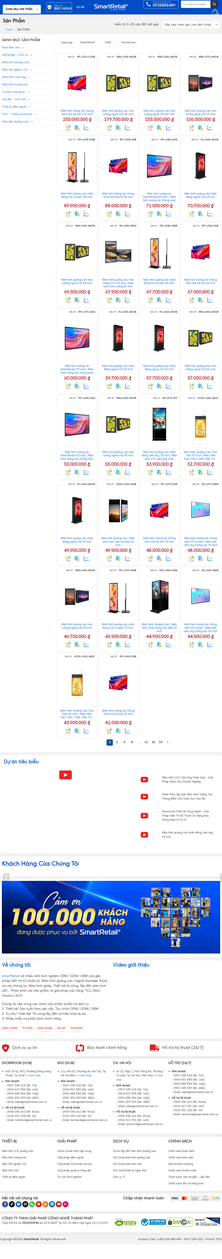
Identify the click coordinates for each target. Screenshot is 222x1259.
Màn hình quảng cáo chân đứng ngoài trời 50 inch (159, 367)
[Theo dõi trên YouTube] (59, 1204)
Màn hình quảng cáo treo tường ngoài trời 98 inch (118, 112)
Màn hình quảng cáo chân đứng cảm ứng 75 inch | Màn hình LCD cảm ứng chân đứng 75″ (159, 455)
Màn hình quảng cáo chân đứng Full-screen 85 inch (159, 281)
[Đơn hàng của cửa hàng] (190, 24)
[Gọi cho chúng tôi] (32, 1204)
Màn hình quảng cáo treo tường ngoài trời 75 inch (200, 112)
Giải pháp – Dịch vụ (15, 55)
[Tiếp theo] (168, 742)
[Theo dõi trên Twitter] (19, 1204)
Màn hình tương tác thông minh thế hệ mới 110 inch (77, 112)
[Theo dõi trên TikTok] (12, 1204)
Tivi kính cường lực (13, 92)
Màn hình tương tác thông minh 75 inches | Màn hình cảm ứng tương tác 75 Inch (200, 542)
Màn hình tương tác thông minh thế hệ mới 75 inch (159, 540)
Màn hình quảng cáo (15, 62)
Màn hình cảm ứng (14, 77)
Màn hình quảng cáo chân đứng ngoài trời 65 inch (200, 195)
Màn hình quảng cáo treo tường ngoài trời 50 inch (118, 453)
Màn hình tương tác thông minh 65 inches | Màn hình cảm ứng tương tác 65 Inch (200, 628)
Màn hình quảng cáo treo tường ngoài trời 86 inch (159, 112)
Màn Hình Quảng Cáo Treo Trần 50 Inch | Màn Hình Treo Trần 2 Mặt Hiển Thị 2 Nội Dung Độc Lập (77, 714)
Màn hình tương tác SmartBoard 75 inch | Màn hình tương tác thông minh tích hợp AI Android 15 (77, 369)
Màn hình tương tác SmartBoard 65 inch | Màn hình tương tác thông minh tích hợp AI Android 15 (77, 455)
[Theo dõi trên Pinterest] (39, 1204)
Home (9, 29)
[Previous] (6, 878)
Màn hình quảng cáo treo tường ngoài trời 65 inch (77, 281)
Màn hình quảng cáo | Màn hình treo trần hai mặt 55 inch (118, 542)
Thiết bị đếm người (14, 106)
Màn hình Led (10, 47)
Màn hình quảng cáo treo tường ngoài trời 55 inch (200, 367)
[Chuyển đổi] (22, 47)
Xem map (35, 1075)
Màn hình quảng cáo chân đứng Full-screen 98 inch (77, 195)
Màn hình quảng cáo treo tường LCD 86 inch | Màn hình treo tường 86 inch (118, 283)
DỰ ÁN (80, 7)
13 (160, 742)
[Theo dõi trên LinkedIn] (52, 1204)
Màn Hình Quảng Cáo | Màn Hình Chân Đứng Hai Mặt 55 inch (159, 628)
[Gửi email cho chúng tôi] (25, 1204)
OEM (108, 42)
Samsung (66, 42)
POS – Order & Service (17, 114)
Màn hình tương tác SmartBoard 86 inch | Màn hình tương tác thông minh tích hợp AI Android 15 (159, 197)
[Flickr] (66, 1204)
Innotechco (128, 42)
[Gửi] (214, 4)
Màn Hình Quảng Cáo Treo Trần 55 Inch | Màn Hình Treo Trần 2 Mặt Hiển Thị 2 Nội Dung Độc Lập (200, 455)
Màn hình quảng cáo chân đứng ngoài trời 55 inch (118, 367)
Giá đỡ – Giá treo (14, 99)
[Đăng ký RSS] (45, 1204)
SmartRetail (87, 42)
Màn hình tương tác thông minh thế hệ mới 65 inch (118, 712)
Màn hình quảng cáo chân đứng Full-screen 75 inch (118, 626)
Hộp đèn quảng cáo (15, 121)
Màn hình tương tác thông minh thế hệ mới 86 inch (200, 281)
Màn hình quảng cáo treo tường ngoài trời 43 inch (77, 626)
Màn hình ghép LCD (15, 69)
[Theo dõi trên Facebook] (5, 1204)
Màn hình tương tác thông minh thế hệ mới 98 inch (118, 195)
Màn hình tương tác (15, 84)
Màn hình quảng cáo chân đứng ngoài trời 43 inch (77, 540)
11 (146, 742)
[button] (22, 9)
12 (153, 742)
